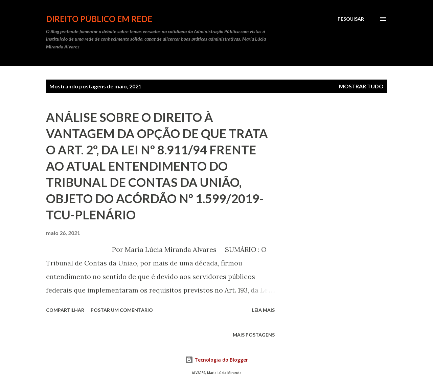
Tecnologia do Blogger (216, 360)
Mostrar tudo (361, 86)
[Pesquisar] (351, 19)
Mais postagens (254, 335)
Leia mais (263, 310)
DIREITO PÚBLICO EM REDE (99, 19)
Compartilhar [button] (65, 310)
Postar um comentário (122, 310)
